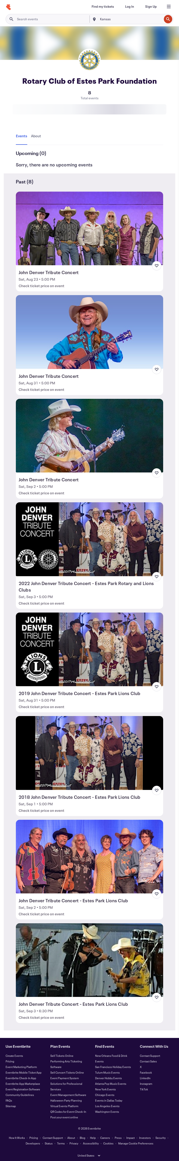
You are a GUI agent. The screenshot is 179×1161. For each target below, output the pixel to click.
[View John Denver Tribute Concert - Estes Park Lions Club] (89, 856)
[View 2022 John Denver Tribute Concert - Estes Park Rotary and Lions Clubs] (89, 539)
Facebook (146, 1072)
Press (118, 1138)
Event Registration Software (23, 1089)
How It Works (17, 1138)
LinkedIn (145, 1078)
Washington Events (107, 1111)
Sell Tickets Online (61, 1056)
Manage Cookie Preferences (135, 1143)
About (71, 1138)
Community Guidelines (20, 1095)
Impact (130, 1138)
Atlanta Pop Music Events (110, 1083)
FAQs (9, 1100)
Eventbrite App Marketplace (23, 1083)
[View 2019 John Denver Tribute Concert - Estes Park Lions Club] (89, 649)
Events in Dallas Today (108, 1100)
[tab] (22, 136)
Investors (145, 1138)
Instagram (146, 1083)
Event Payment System (64, 1078)
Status (49, 1143)
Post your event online (64, 1117)
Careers (105, 1138)
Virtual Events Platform (64, 1106)
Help (93, 1138)
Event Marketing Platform (21, 1067)
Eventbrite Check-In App (21, 1078)
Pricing (10, 1061)
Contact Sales (148, 1061)
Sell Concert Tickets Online (67, 1072)
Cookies (108, 1143)
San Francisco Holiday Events (113, 1067)
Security (160, 1138)
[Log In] (129, 6)
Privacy (73, 1143)
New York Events (105, 1089)
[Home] (8, 7)
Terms (61, 1143)
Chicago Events (104, 1095)
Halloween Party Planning (66, 1100)
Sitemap (11, 1106)
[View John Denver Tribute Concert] (89, 228)
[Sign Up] (150, 6)
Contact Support (150, 1056)
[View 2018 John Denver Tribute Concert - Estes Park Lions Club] (89, 753)
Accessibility (91, 1143)
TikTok (144, 1089)
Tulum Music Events (107, 1072)
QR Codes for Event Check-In (68, 1111)
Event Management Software (68, 1095)
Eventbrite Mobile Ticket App (23, 1072)
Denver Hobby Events (108, 1078)
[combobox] (130, 19)
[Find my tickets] (103, 6)
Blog (82, 1138)
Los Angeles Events (107, 1106)
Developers (33, 1143)
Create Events (14, 1056)
